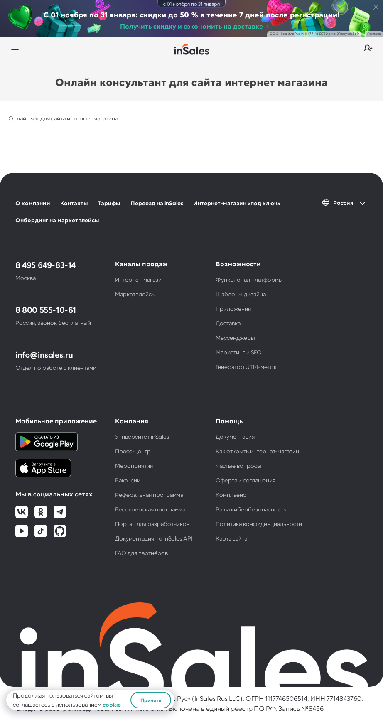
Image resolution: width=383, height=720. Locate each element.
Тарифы (109, 202)
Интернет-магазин (140, 279)
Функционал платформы (249, 279)
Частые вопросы (238, 465)
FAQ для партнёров (141, 552)
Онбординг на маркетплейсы (57, 220)
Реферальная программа (149, 494)
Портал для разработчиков (152, 523)
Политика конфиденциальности (259, 523)
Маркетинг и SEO (239, 352)
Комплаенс (231, 494)
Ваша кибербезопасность (251, 509)
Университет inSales (142, 436)
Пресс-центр (133, 451)
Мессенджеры (235, 337)
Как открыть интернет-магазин (257, 451)
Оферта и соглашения (245, 480)
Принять (150, 700)
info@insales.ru (44, 354)
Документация (235, 436)
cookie (112, 704)
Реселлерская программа (150, 509)
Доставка (228, 323)
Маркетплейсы (135, 293)
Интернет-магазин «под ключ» (236, 202)
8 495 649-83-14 (45, 265)
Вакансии (127, 480)
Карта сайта (231, 538)
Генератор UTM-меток (246, 366)
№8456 (312, 708)
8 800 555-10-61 (45, 310)
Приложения (233, 308)
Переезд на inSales (156, 202)
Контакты (74, 202)
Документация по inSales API (154, 538)
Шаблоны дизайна (241, 293)
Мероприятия (134, 465)
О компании (32, 202)
